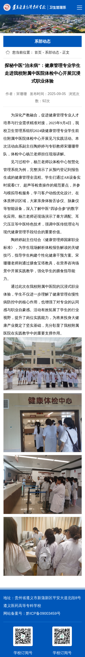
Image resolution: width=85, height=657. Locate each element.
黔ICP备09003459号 (43, 613)
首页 (38, 52)
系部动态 (42, 41)
